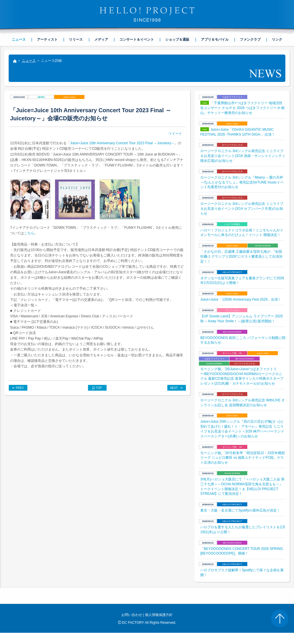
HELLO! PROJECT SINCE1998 (147, 14)
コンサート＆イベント (136, 40)
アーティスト (47, 40)
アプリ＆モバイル (215, 40)
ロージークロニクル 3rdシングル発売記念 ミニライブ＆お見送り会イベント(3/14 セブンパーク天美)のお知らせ (241, 209)
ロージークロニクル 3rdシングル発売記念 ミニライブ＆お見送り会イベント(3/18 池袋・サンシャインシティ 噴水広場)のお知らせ (242, 156)
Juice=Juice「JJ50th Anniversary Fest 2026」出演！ (240, 299)
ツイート (175, 134)
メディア (101, 40)
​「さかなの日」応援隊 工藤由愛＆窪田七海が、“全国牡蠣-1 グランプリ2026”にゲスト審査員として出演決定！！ (241, 256)
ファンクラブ (250, 40)
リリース (76, 40)
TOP (99, 387)
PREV (20, 387)
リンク (277, 40)
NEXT (174, 387)
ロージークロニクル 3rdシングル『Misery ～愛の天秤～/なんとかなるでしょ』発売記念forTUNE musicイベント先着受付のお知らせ (242, 182)
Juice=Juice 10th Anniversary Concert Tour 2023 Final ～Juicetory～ (122, 143)
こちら (29, 233)
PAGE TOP (279, 618)
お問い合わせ (131, 615)
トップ (14, 61)
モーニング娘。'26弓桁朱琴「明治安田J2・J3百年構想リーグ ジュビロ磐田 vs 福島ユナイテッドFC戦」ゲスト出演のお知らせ (242, 458)
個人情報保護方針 (159, 615)
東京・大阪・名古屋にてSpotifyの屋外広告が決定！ (240, 510)
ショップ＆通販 (177, 40)
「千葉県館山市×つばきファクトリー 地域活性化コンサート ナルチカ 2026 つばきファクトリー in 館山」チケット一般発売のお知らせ (242, 108)
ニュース (29, 61)
